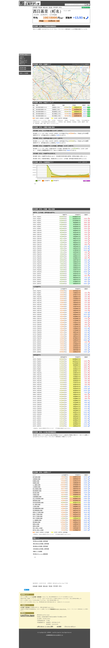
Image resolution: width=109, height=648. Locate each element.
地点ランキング (23, 60)
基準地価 (39, 596)
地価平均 (22, 57)
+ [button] (34, 68)
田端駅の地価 (36, 482)
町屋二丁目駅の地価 (37, 514)
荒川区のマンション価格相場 (40, 554)
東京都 (40, 7)
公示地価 (34, 596)
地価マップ (22, 58)
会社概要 (59, 626)
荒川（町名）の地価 (37, 528)
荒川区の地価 (23, 69)
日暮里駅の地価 (36, 479)
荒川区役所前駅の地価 (38, 502)
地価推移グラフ (23, 62)
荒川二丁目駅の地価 (37, 516)
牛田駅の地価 (36, 494)
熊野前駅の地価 (36, 500)
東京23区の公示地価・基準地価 (41, 543)
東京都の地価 (23, 67)
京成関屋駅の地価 (37, 496)
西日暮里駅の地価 (37, 490)
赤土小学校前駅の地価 (38, 498)
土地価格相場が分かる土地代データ (54, 635)
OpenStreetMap (82, 99)
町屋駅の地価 (36, 481)
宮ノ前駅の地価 (36, 504)
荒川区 (50, 7)
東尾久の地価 (36, 526)
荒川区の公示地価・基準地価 (40, 541)
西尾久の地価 (36, 524)
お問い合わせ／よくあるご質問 (45, 626)
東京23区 (45, 7)
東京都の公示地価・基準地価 (40, 546)
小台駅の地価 (36, 506)
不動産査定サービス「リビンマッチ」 (58, 609)
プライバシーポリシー (70, 626)
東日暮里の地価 (36, 522)
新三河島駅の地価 (37, 488)
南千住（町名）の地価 (38, 530)
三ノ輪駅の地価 (36, 484)
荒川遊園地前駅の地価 (38, 508)
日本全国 (35, 7)
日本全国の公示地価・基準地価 (41, 548)
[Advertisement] (25, 29)
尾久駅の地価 (36, 492)
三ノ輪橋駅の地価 (37, 520)
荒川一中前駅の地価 (37, 518)
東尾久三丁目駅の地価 (38, 512)
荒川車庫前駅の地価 (37, 510)
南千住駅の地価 (36, 477)
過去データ (22, 63)
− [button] (34, 70)
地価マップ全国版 (24, 73)
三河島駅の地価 (36, 486)
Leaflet (76, 99)
